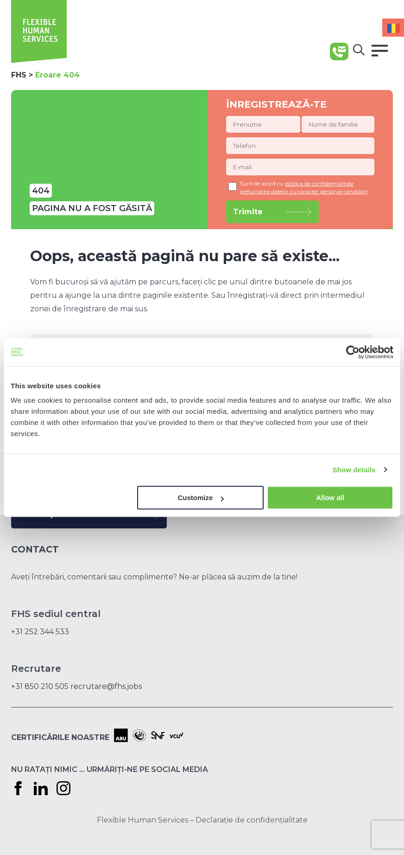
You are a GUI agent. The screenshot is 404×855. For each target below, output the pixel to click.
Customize (200, 497)
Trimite (248, 211)
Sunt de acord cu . (298, 187)
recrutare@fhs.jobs (106, 686)
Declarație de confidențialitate (252, 820)
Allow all (330, 497)
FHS (18, 75)
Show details (354, 470)
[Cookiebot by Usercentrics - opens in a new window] (352, 352)
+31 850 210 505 (40, 686)
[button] (379, 50)
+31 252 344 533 (40, 631)
